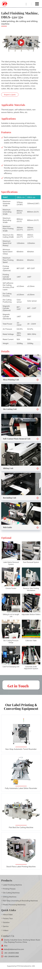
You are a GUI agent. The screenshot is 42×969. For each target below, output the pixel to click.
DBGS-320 (31, 197)
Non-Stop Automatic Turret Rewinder (21, 749)
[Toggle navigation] (37, 3)
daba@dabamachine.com (14, 949)
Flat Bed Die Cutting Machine (21, 827)
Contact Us (7, 936)
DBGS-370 (21, 197)
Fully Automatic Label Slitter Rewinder (21, 788)
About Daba (8, 914)
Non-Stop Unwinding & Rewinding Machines (20, 901)
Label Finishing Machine (12, 885)
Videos (5, 930)
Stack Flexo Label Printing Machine (21, 866)
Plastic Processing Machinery (14, 905)
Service (6, 926)
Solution (6, 922)
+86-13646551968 (11, 953)
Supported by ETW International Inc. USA (21, 966)
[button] (37, 379)
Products (6, 880)
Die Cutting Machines (11, 893)
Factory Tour (8, 918)
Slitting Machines (9, 897)
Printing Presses (9, 889)
